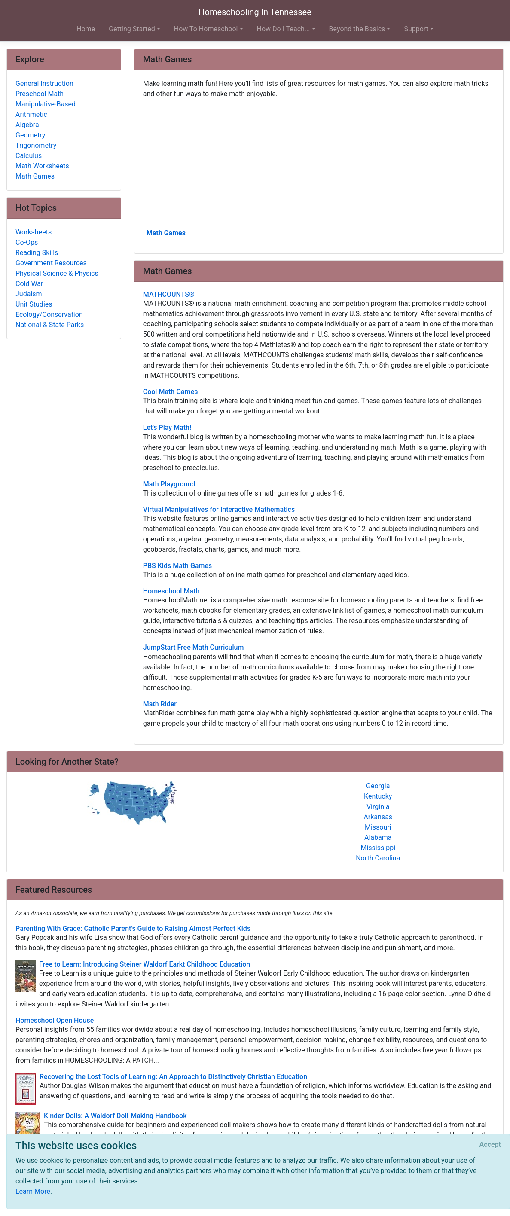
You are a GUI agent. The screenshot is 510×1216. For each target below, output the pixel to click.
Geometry (30, 135)
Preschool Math (39, 94)
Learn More (32, 1191)
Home (85, 29)
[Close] (490, 1144)
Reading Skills (36, 253)
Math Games (166, 233)
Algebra (27, 125)
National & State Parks (49, 325)
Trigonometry (35, 145)
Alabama (377, 837)
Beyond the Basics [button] (357, 29)
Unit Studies (33, 304)
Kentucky (378, 796)
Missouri (378, 827)
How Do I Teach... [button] (283, 29)
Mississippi (377, 848)
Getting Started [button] (132, 29)
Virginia (378, 807)
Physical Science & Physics (56, 273)
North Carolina (378, 858)
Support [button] (416, 29)
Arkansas (377, 817)
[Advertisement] (319, 163)
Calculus (28, 156)
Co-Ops (26, 242)
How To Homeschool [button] (206, 29)
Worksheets (33, 232)
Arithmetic (31, 114)
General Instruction (44, 83)
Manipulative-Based (45, 104)
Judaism (28, 294)
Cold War (29, 284)
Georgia (378, 786)
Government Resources (51, 263)
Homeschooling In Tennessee (255, 12)
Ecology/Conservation (49, 314)
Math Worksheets (42, 166)
